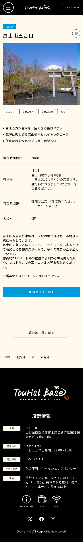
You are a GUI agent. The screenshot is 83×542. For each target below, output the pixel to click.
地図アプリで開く (41, 292)
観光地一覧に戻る (41, 332)
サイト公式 (44, 206)
